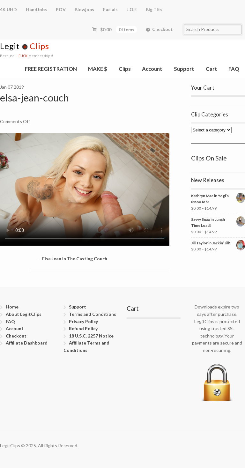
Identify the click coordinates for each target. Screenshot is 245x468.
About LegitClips (23, 314)
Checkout (162, 29)
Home (12, 306)
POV (61, 9)
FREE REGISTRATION (51, 68)
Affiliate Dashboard (27, 342)
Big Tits (154, 9)
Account (152, 68)
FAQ (233, 68)
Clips (125, 68)
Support (184, 68)
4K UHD (8, 9)
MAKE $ (97, 68)
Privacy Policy (83, 321)
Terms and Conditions (92, 314)
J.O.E (132, 9)
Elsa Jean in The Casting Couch (72, 258)
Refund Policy (83, 328)
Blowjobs (84, 9)
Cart (211, 68)
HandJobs (36, 9)
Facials (110, 9)
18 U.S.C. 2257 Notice (91, 335)
